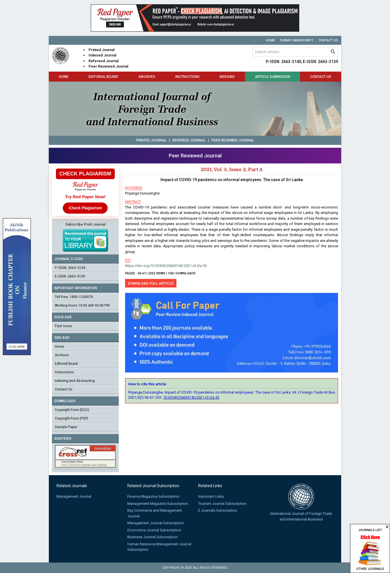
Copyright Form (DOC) (72, 410)
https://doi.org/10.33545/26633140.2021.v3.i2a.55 (166, 266)
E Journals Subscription (217, 510)
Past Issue (63, 326)
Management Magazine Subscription (157, 503)
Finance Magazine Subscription (153, 496)
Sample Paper (66, 427)
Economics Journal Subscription (154, 530)
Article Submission (272, 77)
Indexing (227, 77)
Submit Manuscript (296, 40)
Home (270, 40)
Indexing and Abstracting (75, 381)
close (387, 526)
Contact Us (328, 40)
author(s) (133, 188)
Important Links (211, 496)
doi (127, 260)
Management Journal (74, 496)
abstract (133, 202)
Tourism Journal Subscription (222, 503)
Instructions (187, 77)
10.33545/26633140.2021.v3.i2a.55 (191, 397)
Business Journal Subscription (152, 537)
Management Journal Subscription (155, 523)
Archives (146, 77)
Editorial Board (103, 77)
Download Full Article (151, 283)
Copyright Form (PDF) (71, 418)
